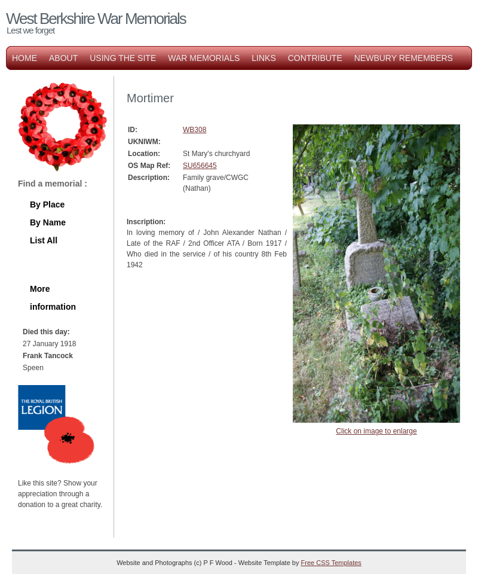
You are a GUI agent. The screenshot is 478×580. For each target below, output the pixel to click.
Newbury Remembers (403, 58)
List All (43, 240)
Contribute (315, 58)
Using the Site (123, 58)
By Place (47, 204)
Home (24, 58)
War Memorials (204, 58)
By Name (48, 222)
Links (263, 58)
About (63, 58)
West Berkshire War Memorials (96, 19)
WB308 (194, 130)
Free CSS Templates (331, 562)
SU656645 (200, 165)
